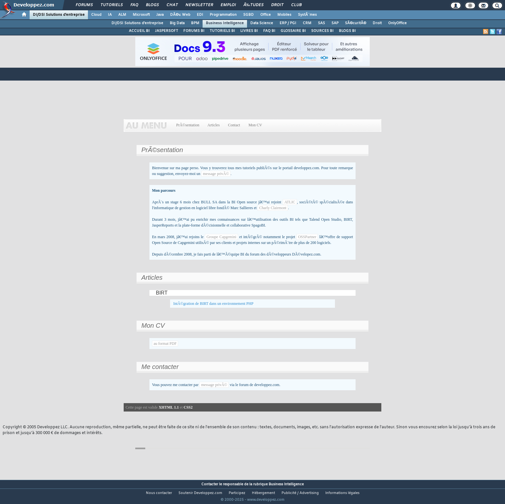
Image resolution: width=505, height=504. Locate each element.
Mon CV (255, 125)
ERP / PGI (288, 23)
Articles (214, 125)
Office (265, 15)
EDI (200, 15)
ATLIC (289, 202)
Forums (84, 5)
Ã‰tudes (253, 5)
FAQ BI (269, 31)
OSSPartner (307, 237)
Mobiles (284, 15)
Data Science (261, 23)
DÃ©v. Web (180, 15)
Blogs (152, 5)
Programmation (223, 15)
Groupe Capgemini (221, 237)
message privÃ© (216, 173)
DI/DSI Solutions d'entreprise (59, 15)
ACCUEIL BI (139, 31)
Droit (277, 5)
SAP (334, 23)
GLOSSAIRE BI (293, 31)
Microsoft (141, 15)
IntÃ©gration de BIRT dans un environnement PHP (213, 303)
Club (296, 5)
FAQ (134, 5)
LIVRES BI (249, 31)
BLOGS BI (347, 31)
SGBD (248, 15)
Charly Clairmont (272, 208)
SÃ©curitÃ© (355, 23)
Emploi (228, 5)
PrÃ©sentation (187, 125)
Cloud (96, 15)
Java (160, 15)
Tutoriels (111, 5)
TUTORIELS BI (222, 31)
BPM (195, 23)
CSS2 (188, 407)
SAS (321, 23)
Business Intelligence (225, 23)
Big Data (177, 23)
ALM (122, 15)
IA (110, 15)
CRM (307, 23)
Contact (234, 125)
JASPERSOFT (166, 31)
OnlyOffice (397, 23)
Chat (172, 5)
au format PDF (165, 343)
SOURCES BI (322, 31)
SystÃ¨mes (307, 15)
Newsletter (199, 5)
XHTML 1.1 (169, 407)
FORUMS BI (194, 31)
